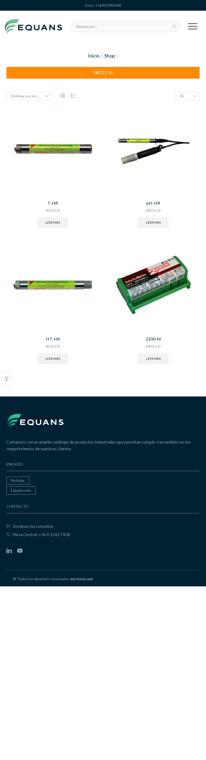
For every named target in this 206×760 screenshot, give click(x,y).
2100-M (153, 338)
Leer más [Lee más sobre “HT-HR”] (53, 358)
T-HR (52, 202)
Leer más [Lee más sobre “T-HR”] (53, 222)
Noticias (18, 480)
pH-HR (153, 202)
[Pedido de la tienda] (29, 96)
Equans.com (21, 490)
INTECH (53, 210)
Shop (109, 56)
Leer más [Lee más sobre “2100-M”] (153, 358)
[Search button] (174, 26)
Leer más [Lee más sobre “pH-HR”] (153, 222)
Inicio (94, 56)
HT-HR (53, 338)
